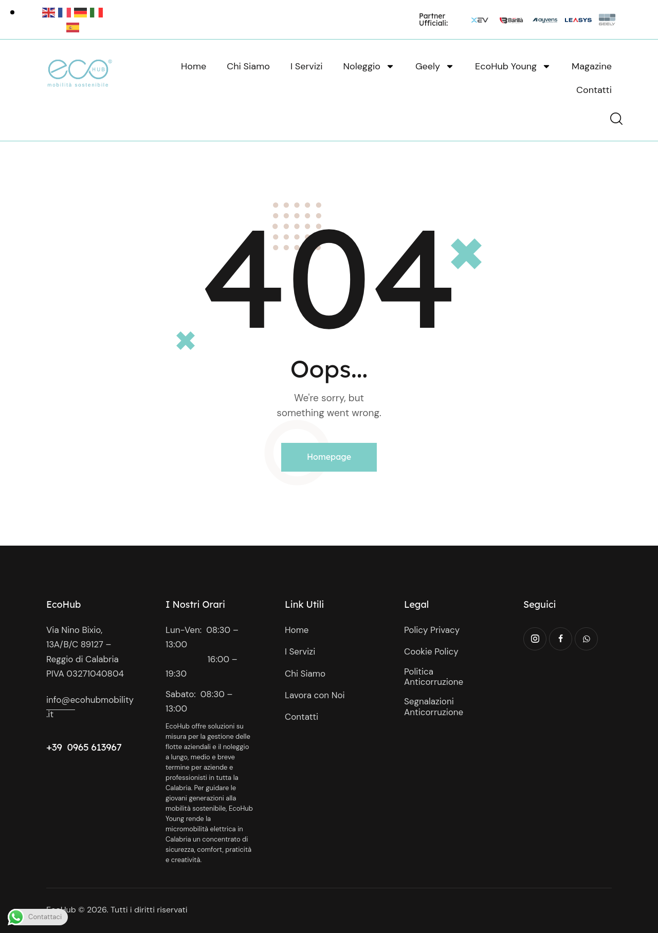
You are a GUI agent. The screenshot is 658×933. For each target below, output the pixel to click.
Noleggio (369, 66)
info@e (60, 699)
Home (193, 66)
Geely (434, 66)
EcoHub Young (513, 66)
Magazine (592, 66)
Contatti (594, 90)
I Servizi (306, 66)
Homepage (329, 457)
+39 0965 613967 (84, 747)
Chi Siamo (248, 66)
